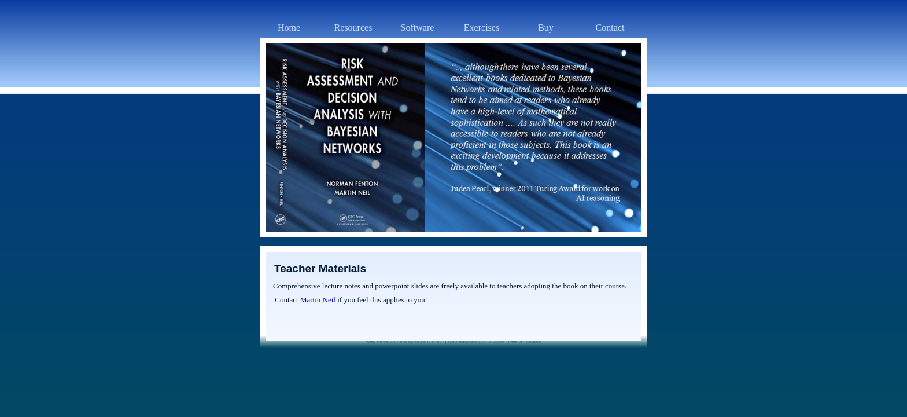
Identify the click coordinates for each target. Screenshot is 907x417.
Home (289, 27)
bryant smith (429, 341)
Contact (610, 27)
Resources (353, 27)
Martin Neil (317, 299)
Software (417, 27)
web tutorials (462, 341)
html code (492, 341)
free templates (524, 341)
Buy (546, 27)
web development (386, 341)
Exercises (481, 27)
